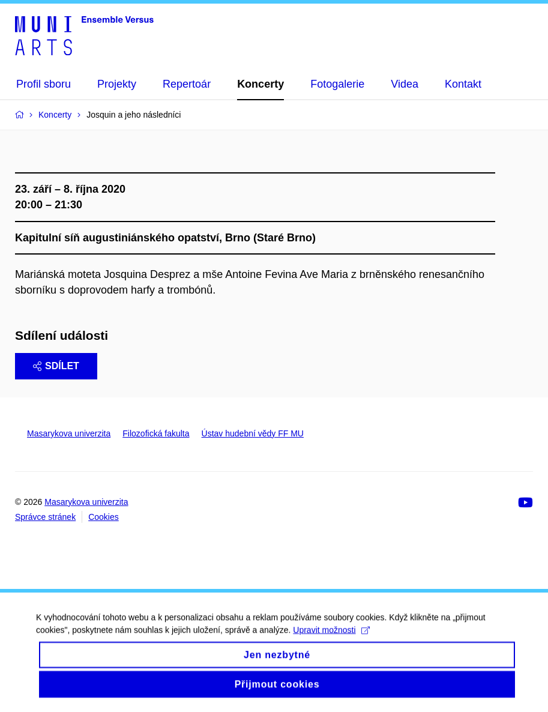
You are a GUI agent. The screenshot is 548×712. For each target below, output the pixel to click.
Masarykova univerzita (68, 433)
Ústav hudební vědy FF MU (253, 433)
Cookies (103, 517)
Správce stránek (45, 517)
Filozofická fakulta (155, 433)
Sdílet (56, 366)
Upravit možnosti (331, 640)
